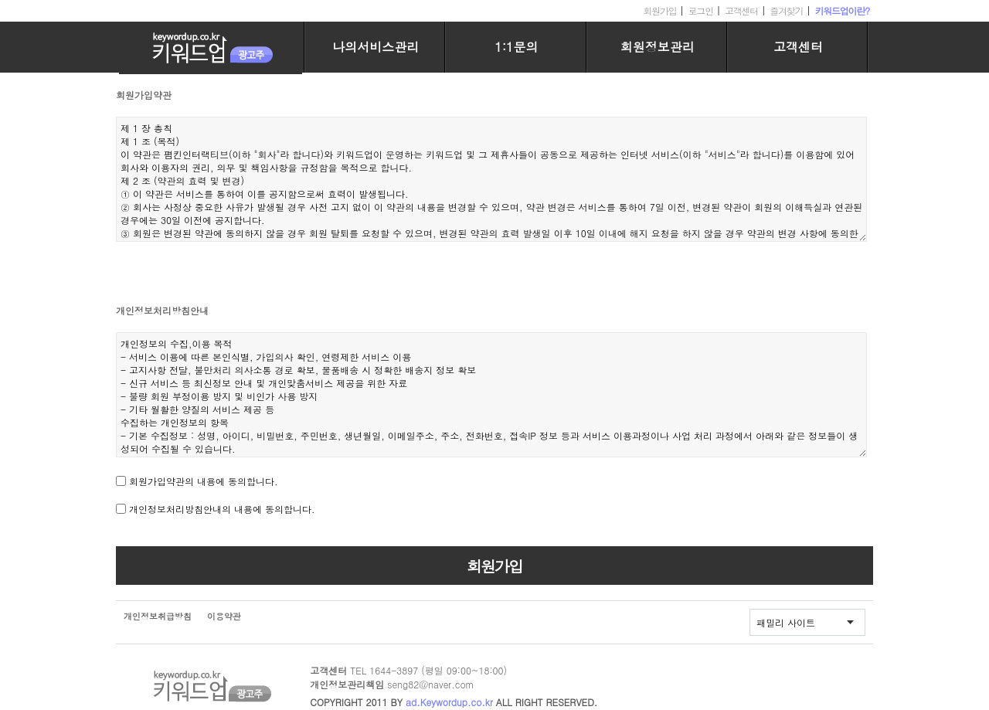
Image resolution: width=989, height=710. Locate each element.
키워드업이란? (841, 10)
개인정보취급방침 (158, 616)
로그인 (700, 10)
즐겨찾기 (786, 10)
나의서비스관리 (375, 47)
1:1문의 (516, 47)
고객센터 (741, 10)
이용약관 (224, 616)
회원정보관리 (657, 47)
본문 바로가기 (0, 0)
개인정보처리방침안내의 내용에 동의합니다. (222, 508)
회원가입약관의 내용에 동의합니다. (203, 480)
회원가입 (659, 10)
